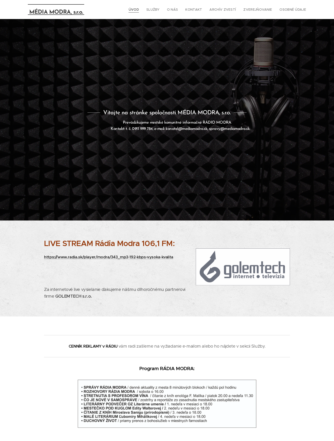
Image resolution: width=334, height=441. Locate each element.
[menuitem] (145, 9)
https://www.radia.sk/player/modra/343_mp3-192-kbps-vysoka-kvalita (108, 257)
